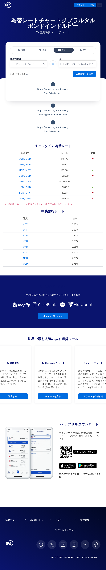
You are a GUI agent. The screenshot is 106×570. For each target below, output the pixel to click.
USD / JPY (25, 170)
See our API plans (53, 316)
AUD (25, 252)
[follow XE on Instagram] (74, 544)
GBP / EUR (25, 164)
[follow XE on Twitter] (51, 544)
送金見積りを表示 (84, 73)
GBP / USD (25, 175)
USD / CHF (25, 181)
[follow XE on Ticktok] (96, 544)
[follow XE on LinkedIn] (63, 544)
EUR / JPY (25, 192)
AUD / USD (25, 198)
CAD (25, 246)
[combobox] (28, 63)
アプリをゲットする (85, 5)
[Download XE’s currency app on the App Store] (67, 466)
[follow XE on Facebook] (40, 544)
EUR (25, 235)
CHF (25, 229)
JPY (25, 224)
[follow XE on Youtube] (85, 544)
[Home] (7, 5)
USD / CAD (25, 187)
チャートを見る (53, 396)
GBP (25, 263)
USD (25, 241)
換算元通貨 (15, 58)
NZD (25, 258)
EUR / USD (25, 158)
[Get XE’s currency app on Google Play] (87, 466)
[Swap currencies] (53, 63)
